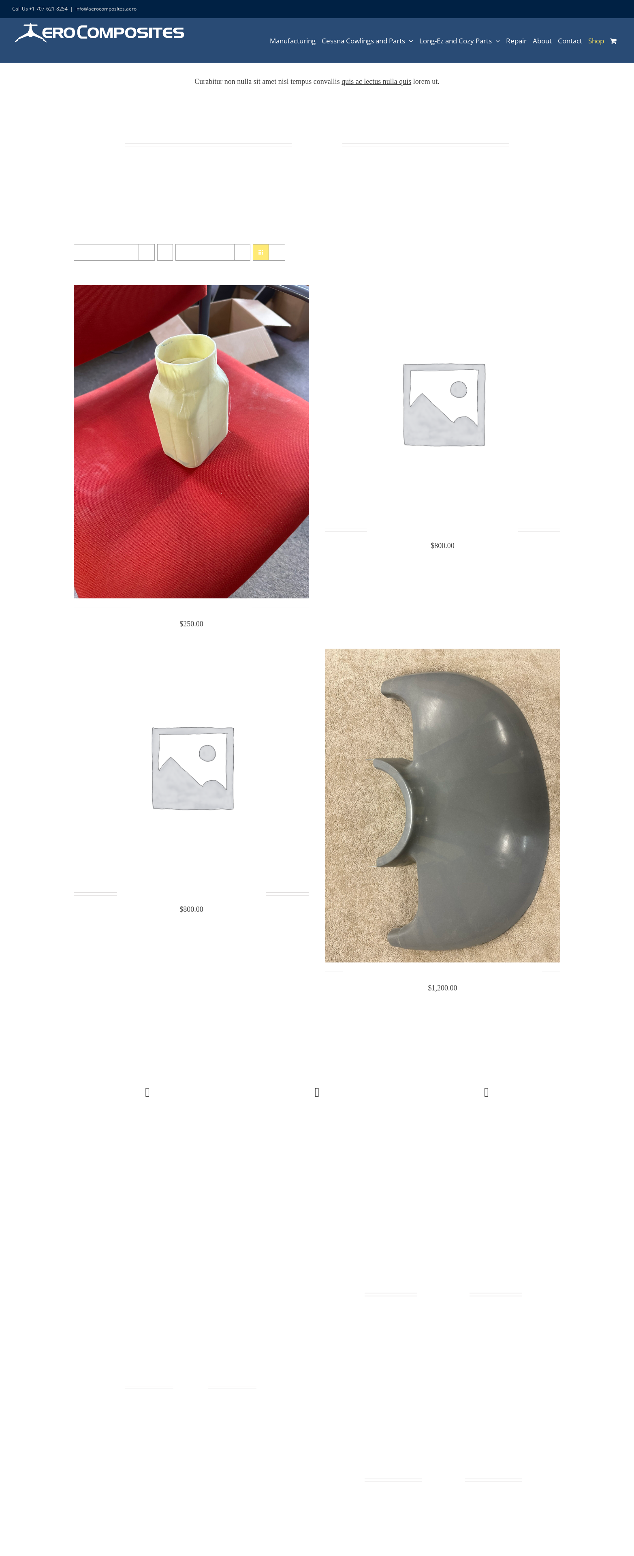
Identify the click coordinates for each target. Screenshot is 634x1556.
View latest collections (317, 1146)
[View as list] (277, 252)
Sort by (104, 252)
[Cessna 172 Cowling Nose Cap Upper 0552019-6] (191, 654)
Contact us (486, 1146)
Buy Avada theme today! (147, 1146)
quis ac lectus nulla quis (376, 81)
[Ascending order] (165, 252)
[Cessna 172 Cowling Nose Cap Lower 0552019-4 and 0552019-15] (442, 654)
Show (202, 252)
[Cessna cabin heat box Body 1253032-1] (191, 290)
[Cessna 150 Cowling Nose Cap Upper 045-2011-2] (442, 290)
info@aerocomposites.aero (106, 8)
